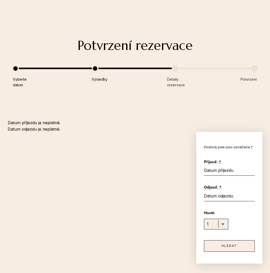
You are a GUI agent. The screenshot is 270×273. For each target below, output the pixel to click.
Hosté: (209, 213)
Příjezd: (212, 162)
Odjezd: (213, 187)
